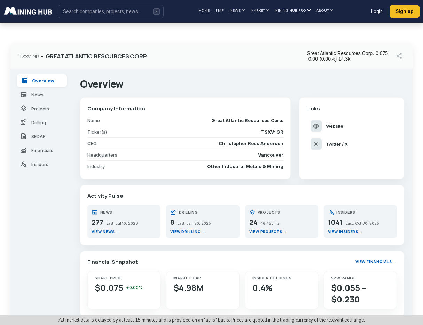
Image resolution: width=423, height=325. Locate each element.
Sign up (404, 11)
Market (260, 10)
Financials (36, 150)
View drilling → (187, 232)
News (237, 10)
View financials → (376, 262)
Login (377, 11)
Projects (34, 108)
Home (204, 10)
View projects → (268, 232)
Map (220, 10)
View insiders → (345, 232)
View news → (105, 232)
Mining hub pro (293, 10)
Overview (37, 81)
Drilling (33, 122)
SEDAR (33, 136)
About (324, 10)
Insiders (34, 164)
